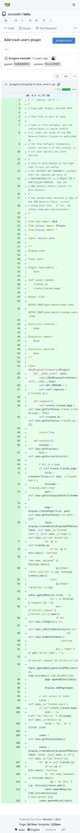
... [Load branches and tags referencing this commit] (6, 49)
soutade (14, 14)
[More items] (75, 28)
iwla (26, 14)
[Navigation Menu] (74, 5)
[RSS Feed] (6, 20)
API (63, 829)
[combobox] (57, 76)
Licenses (50, 829)
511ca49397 (52, 64)
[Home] (7, 4)
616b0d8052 (21, 64)
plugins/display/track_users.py (32, 84)
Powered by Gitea (30, 819)
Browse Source (64, 40)
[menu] (74, 76)
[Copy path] (58, 84)
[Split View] (66, 76)
